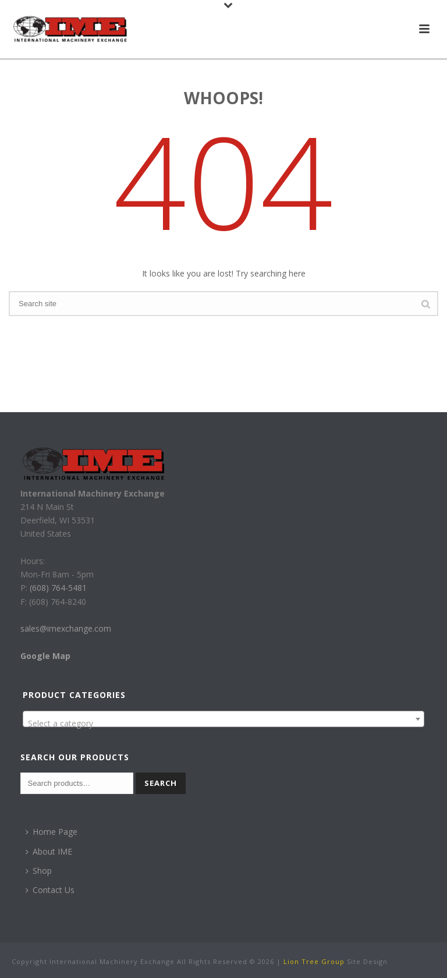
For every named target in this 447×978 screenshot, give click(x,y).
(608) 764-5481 (57, 587)
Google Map (45, 655)
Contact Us (50, 889)
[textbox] (223, 723)
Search (160, 783)
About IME (49, 851)
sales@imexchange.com (65, 628)
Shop (39, 870)
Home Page (51, 831)
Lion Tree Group (314, 961)
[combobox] (224, 719)
